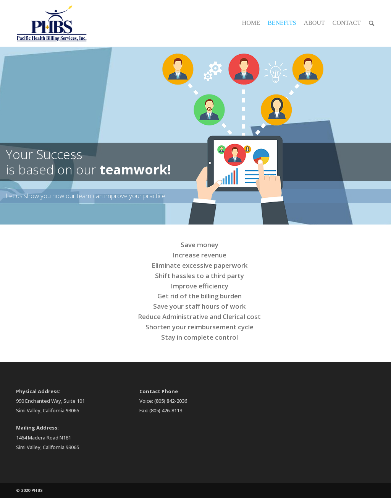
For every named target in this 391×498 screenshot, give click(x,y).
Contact (347, 23)
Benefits (282, 23)
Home (251, 23)
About (314, 23)
